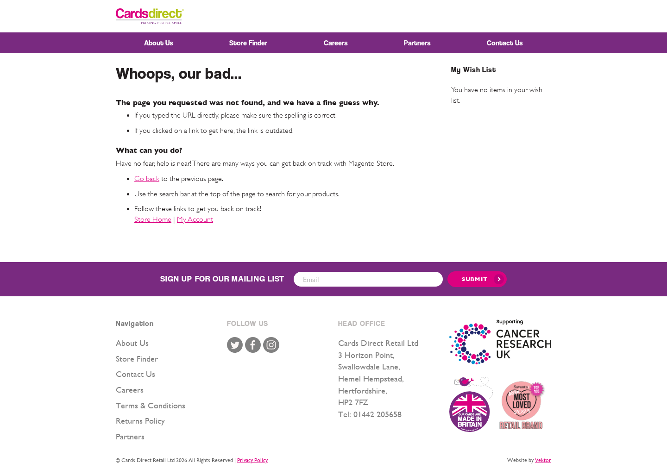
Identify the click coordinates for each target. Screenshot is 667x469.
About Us (132, 343)
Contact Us (135, 374)
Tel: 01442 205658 (370, 414)
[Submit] (477, 279)
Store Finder (137, 358)
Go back (146, 179)
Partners (130, 436)
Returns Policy (140, 420)
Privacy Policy (252, 460)
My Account (195, 219)
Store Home (152, 219)
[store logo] (150, 16)
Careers (130, 389)
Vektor (543, 460)
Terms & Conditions (150, 405)
